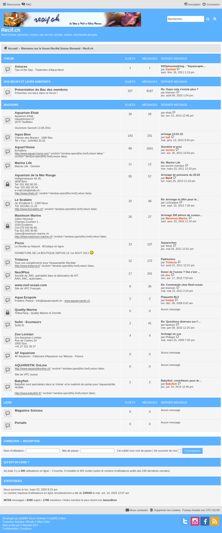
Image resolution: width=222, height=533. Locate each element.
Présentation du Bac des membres (41, 89)
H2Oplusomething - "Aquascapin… (183, 66)
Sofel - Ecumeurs (28, 322)
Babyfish (21, 381)
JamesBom (110, 500)
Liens (8, 402)
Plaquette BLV (170, 297)
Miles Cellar (43, 521)
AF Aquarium (25, 353)
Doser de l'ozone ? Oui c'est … (180, 271)
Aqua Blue (23, 134)
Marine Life (23, 163)
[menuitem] (26, 4)
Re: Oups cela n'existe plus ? (179, 89)
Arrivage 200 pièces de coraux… (181, 215)
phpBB (22, 518)
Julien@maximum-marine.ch (32, 233)
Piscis (19, 243)
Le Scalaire (23, 200)
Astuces (21, 66)
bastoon (170, 324)
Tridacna (21, 259)
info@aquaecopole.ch (49, 300)
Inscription (31, 441)
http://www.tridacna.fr (27, 265)
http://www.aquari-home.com (32, 153)
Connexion (11, 441)
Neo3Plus (22, 272)
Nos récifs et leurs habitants (27, 81)
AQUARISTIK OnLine (31, 365)
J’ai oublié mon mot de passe (134, 450)
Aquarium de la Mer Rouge (35, 175)
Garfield (171, 69)
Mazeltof (27, 525)
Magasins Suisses (29, 410)
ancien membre (175, 165)
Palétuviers (168, 259)
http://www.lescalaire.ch (29, 208)
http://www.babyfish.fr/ (28, 393)
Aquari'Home (25, 147)
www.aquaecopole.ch (77, 300)
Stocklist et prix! (171, 146)
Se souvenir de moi (167, 450)
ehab (168, 112)
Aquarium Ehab (27, 113)
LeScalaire (172, 202)
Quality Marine (26, 309)
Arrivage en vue (171, 333)
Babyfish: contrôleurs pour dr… (181, 380)
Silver (169, 245)
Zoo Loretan (24, 334)
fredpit (170, 300)
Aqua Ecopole (25, 297)
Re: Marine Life (170, 162)
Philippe (170, 337)
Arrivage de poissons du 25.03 (180, 174)
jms (168, 275)
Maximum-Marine (177, 218)
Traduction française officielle (18, 521)
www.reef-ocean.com (31, 285)
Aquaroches (169, 242)
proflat (12, 525)
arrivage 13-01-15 (172, 134)
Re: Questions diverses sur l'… (181, 321)
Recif (169, 178)
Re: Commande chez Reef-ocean (182, 284)
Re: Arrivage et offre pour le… (180, 199)
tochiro (170, 149)
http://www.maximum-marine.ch (33, 236)
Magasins (11, 104)
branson (170, 92)
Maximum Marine (28, 215)
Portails (20, 423)
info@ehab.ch (31, 190)
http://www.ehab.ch (26, 193)
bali (168, 137)
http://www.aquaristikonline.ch (32, 368)
